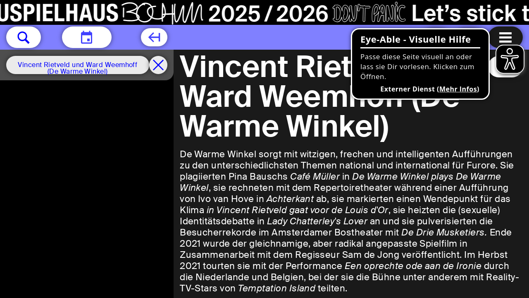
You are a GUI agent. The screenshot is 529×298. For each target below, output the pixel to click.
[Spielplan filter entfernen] (158, 65)
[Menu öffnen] (505, 37)
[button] (23, 37)
